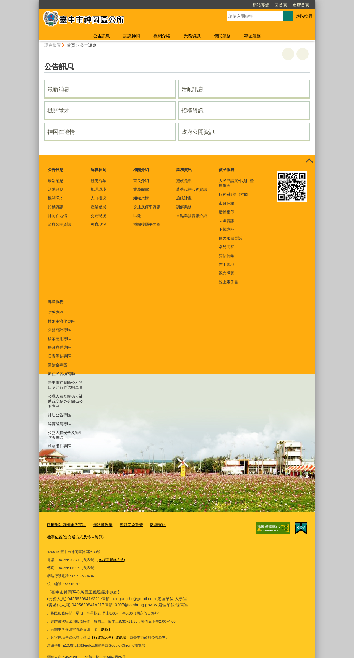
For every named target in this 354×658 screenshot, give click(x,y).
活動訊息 (192, 89)
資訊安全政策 (126, 525)
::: (36, 2)
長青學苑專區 (59, 356)
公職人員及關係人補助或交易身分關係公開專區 (65, 401)
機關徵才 (58, 110)
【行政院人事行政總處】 (110, 625)
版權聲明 (151, 525)
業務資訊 (192, 36)
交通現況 (98, 216)
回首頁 (281, 4)
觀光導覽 (226, 273)
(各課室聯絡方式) (111, 547)
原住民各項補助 (61, 373)
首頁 (71, 45)
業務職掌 (141, 189)
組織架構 (141, 198)
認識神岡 (131, 36)
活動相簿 (226, 212)
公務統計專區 (59, 330)
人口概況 (98, 198)
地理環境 (98, 189)
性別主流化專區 (61, 321)
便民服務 (222, 36)
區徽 (137, 216)
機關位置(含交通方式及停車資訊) (192, 525)
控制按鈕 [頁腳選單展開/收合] (309, 161)
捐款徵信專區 (59, 446)
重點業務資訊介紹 (191, 216)
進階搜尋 (304, 16)
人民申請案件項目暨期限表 (236, 183)
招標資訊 (192, 110)
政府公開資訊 (198, 132)
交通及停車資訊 (146, 207)
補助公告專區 (59, 415)
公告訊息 (101, 36)
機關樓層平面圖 (146, 224)
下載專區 (226, 229)
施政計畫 (184, 198)
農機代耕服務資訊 (191, 189)
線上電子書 (228, 282)
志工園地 (226, 264)
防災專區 (55, 312)
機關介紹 (161, 36)
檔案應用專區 (59, 338)
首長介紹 (141, 180)
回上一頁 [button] (302, 54)
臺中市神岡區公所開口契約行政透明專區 (65, 385)
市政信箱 (226, 203)
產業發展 (98, 207)
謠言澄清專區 (59, 423)
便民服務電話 (230, 238)
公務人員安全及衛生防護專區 (65, 435)
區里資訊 (226, 221)
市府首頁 (301, 4)
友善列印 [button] (288, 54)
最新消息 (58, 89)
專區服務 (252, 36)
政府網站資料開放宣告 (65, 525)
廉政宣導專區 (59, 347)
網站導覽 (261, 4)
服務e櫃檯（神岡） (235, 194)
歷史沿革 (98, 180)
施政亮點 (184, 180)
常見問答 (226, 247)
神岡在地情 (61, 132)
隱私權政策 (99, 525)
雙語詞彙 (226, 255)
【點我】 (104, 617)
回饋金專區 (57, 365)
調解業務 (184, 207)
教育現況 (98, 224)
